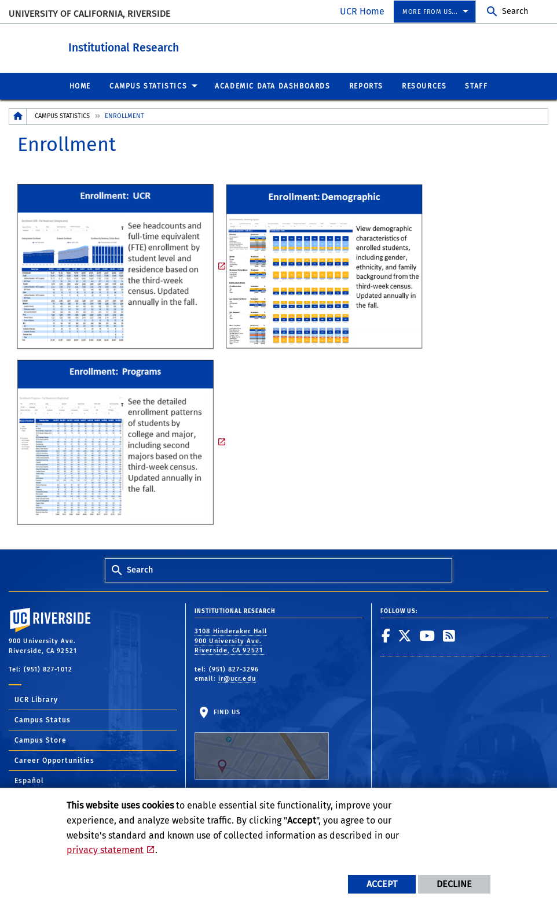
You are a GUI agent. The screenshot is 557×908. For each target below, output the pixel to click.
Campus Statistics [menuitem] (148, 86)
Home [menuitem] (80, 86)
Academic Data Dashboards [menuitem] (272, 86)
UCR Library (36, 699)
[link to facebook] (386, 635)
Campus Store (40, 740)
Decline (454, 884)
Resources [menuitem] (424, 86)
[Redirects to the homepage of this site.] (18, 116)
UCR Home (362, 11)
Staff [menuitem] (476, 86)
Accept (382, 884)
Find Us (262, 744)
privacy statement (105, 849)
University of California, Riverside (89, 13)
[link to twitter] (405, 635)
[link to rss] (449, 635)
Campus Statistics (62, 115)
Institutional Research (177, 45)
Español (29, 780)
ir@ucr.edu (237, 678)
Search (515, 11)
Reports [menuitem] (366, 86)
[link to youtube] (427, 635)
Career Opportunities (54, 760)
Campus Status (42, 719)
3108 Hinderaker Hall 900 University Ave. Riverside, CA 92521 (231, 640)
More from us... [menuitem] (430, 12)
